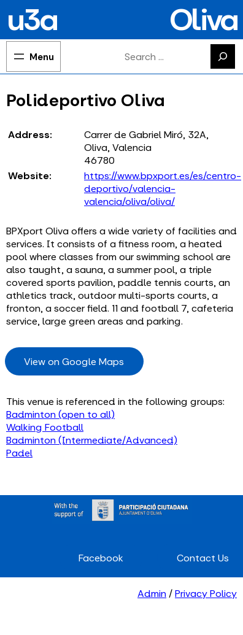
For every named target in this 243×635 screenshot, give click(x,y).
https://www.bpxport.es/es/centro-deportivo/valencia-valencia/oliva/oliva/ (162, 188)
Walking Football (44, 427)
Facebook (101, 558)
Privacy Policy (206, 593)
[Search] (222, 56)
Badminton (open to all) (60, 414)
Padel (19, 453)
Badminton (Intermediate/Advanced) (91, 440)
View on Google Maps (74, 361)
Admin (151, 593)
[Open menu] (33, 56)
